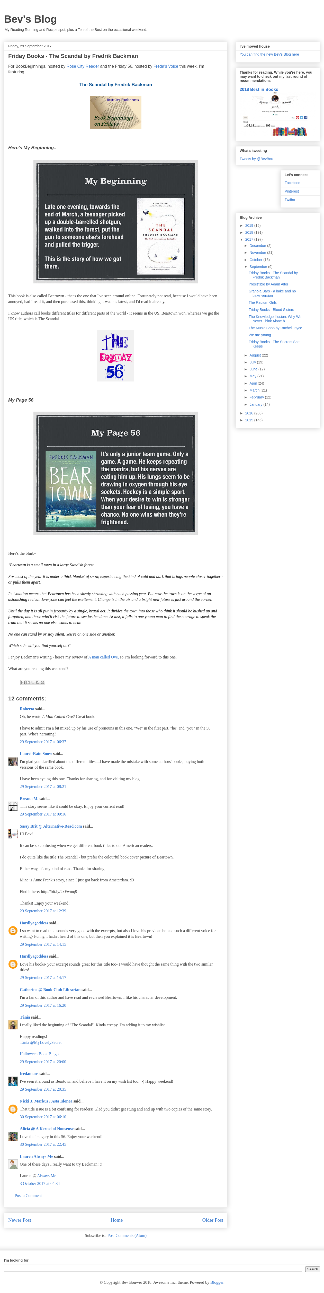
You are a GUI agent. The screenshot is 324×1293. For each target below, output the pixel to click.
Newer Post (19, 1220)
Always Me (46, 1176)
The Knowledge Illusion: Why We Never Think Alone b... (275, 319)
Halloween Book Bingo (39, 1054)
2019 (249, 225)
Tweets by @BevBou (256, 159)
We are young (260, 335)
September (258, 267)
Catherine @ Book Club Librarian (50, 989)
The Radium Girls (263, 302)
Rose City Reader (83, 66)
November (258, 252)
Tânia (25, 1017)
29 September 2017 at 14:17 (43, 977)
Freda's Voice (166, 66)
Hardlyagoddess (34, 923)
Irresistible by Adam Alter (268, 284)
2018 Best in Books (259, 89)
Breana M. (29, 798)
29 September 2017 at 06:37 (43, 742)
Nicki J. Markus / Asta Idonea (46, 1101)
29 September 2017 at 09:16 (43, 814)
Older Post (212, 1220)
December (258, 246)
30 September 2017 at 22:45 (43, 1144)
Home (117, 1220)
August (255, 355)
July (253, 362)
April (253, 383)
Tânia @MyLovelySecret (41, 1042)
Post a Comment (28, 1195)
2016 (249, 413)
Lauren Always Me (36, 1156)
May (253, 376)
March (254, 390)
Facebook (292, 183)
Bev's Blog (30, 19)
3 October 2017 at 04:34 (40, 1183)
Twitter (290, 199)
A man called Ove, (103, 657)
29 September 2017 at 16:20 (43, 1005)
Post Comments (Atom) (127, 1235)
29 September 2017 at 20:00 (43, 1062)
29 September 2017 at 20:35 (43, 1089)
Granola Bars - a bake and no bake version (272, 293)
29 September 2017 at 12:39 (43, 911)
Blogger (216, 1282)
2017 (249, 239)
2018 (249, 232)
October (256, 260)
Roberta (27, 709)
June (253, 369)
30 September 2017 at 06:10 (43, 1117)
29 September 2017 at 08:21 (43, 786)
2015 (249, 420)
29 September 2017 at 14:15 (43, 944)
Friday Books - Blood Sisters (271, 310)
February (257, 397)
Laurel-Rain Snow (36, 753)
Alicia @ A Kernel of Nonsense (47, 1128)
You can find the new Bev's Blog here (269, 54)
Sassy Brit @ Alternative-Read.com (51, 826)
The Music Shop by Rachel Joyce (275, 328)
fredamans (29, 1073)
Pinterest (292, 191)
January (256, 404)
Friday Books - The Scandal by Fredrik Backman (273, 275)
